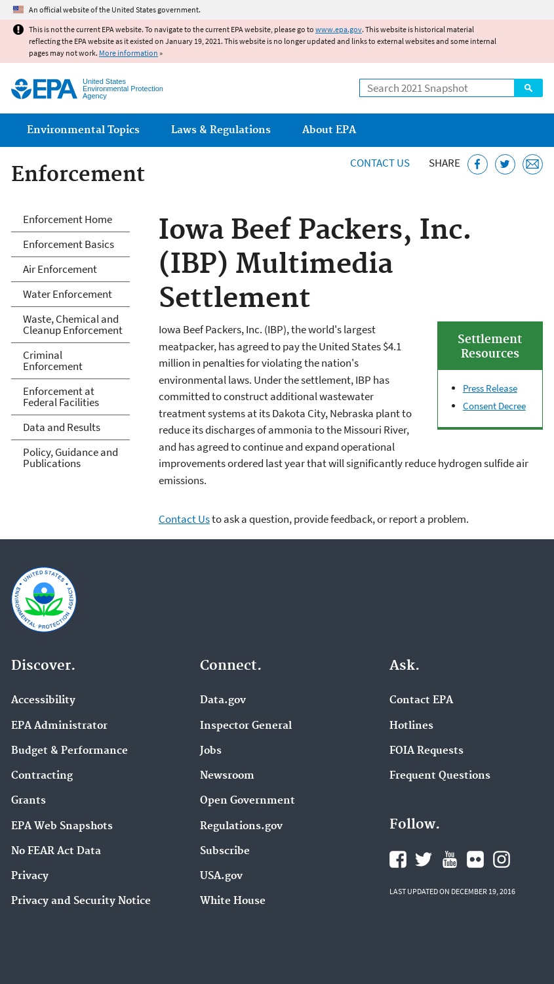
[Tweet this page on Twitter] (505, 164)
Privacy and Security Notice (81, 901)
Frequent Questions (439, 776)
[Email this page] (533, 164)
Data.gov (223, 701)
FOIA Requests (426, 751)
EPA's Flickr (475, 859)
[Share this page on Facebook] (477, 164)
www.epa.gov (338, 29)
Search (528, 88)
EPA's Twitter (423, 859)
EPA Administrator (59, 726)
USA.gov (221, 876)
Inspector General (246, 726)
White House (233, 901)
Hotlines (411, 726)
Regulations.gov (241, 826)
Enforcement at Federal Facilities (61, 396)
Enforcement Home (67, 219)
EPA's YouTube (449, 859)
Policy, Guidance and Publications (70, 457)
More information (128, 53)
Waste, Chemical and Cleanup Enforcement (73, 324)
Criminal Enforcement (53, 360)
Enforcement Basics (68, 244)
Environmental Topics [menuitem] (83, 130)
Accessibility (43, 701)
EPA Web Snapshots (62, 826)
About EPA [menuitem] (329, 130)
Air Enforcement (60, 269)
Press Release (490, 388)
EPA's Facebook (397, 859)
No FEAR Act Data (56, 851)
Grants (28, 801)
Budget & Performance (69, 751)
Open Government (247, 801)
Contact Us (380, 162)
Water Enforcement (67, 294)
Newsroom (227, 776)
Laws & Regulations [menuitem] (221, 130)
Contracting (42, 776)
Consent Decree (494, 406)
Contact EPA (421, 701)
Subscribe (225, 851)
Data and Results (61, 427)
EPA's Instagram (501, 859)
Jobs (211, 751)
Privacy (30, 876)
